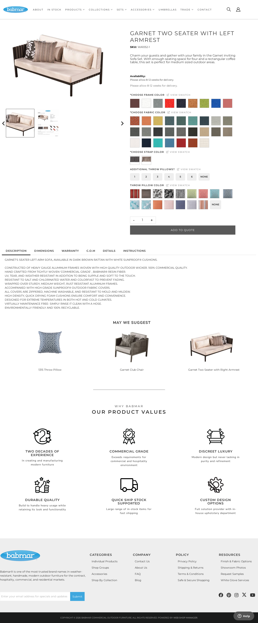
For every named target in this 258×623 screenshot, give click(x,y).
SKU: (133, 47)
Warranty (70, 251)
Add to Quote (183, 230)
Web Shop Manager (185, 617)
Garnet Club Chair (132, 369)
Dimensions (44, 251)
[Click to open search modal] (228, 9)
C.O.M (91, 251)
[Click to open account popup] (238, 9)
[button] (75, 9)
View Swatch (179, 94)
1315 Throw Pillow (49, 369)
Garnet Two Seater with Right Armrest (214, 369)
